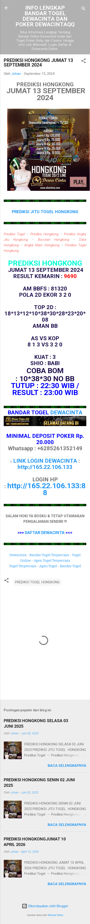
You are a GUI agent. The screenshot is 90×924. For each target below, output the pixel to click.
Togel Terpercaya (22, 566)
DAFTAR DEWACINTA (45, 532)
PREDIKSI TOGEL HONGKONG (37, 582)
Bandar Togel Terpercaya (49, 555)
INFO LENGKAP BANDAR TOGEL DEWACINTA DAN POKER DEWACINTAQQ (45, 16)
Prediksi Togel (14, 234)
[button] (83, 61)
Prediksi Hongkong (44, 234)
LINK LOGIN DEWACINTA (45, 461)
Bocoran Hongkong (53, 240)
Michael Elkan (55, 915)
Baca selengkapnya (67, 766)
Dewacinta (17, 555)
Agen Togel (48, 566)
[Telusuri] (83, 9)
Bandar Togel (70, 566)
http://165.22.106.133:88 (46, 489)
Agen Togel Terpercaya (52, 560)
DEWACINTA (66, 412)
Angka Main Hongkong (41, 245)
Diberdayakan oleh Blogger (45, 906)
